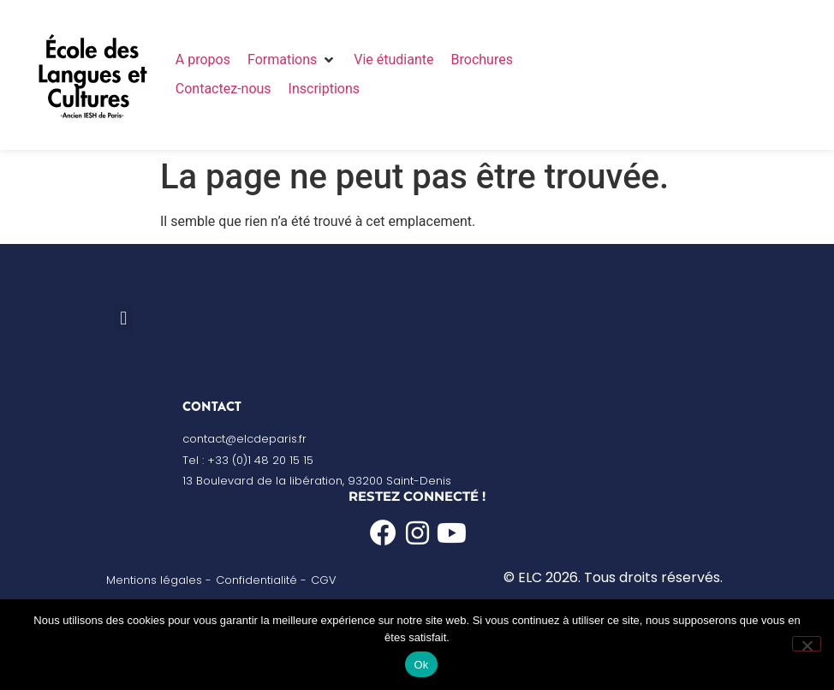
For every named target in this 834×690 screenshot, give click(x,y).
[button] (292, 59)
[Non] (806, 643)
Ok (421, 664)
